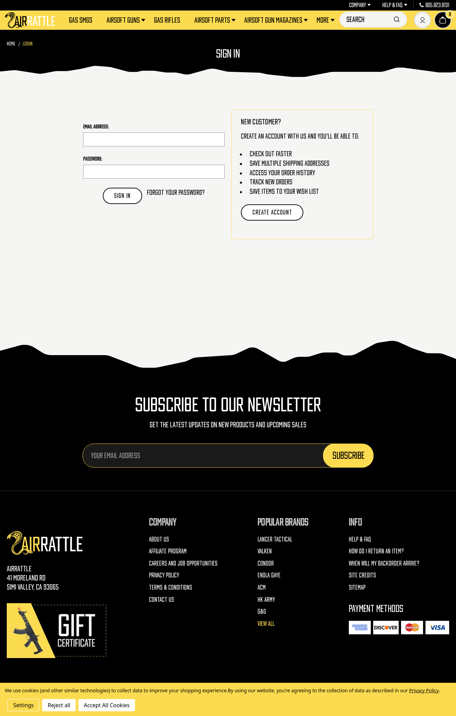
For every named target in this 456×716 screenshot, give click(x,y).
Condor (266, 563)
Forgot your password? (176, 192)
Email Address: (96, 126)
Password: (92, 159)
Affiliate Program (168, 551)
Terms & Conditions (170, 587)
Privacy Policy (164, 575)
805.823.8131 (434, 5)
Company (360, 5)
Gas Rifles (167, 20)
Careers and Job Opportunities (183, 563)
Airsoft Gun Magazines (276, 20)
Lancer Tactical (275, 539)
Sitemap (357, 587)
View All (266, 624)
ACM (262, 587)
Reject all (59, 705)
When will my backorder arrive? (384, 563)
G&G (262, 611)
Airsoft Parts (215, 20)
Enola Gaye (269, 575)
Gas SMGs (80, 20)
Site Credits (362, 575)
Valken (265, 551)
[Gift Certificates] (58, 630)
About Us (159, 539)
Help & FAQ (394, 5)
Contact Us (161, 599)
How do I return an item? (376, 551)
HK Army (266, 599)
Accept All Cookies (107, 705)
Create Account (272, 212)
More (326, 20)
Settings (23, 705)
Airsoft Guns (127, 20)
